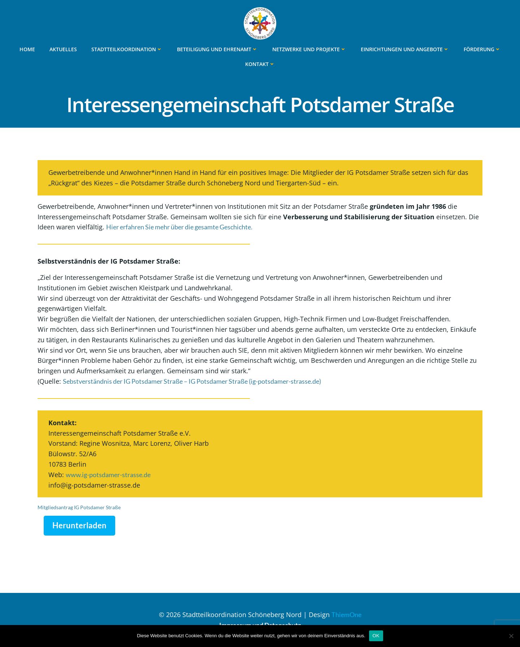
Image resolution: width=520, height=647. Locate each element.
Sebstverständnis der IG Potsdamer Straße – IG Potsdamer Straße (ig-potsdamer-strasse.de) (192, 381)
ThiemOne (346, 615)
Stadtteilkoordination (126, 49)
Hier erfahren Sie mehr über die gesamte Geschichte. (179, 227)
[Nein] (511, 635)
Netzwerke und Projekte (309, 49)
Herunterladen (79, 525)
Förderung (482, 49)
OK (376, 635)
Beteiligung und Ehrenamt (217, 49)
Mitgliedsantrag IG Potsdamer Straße (79, 507)
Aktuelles (63, 49)
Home (27, 49)
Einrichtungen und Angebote (405, 49)
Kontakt (260, 64)
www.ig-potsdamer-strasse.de (108, 475)
